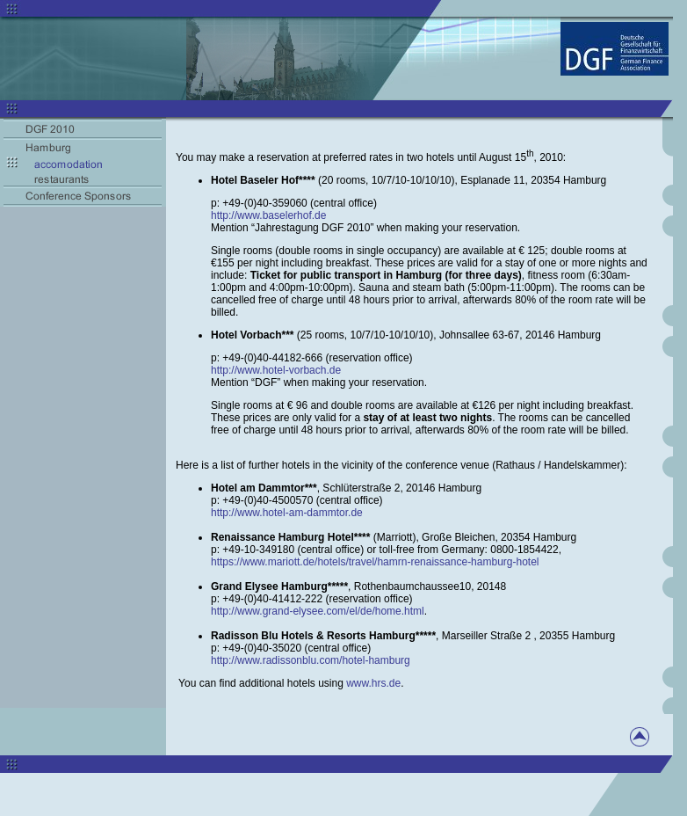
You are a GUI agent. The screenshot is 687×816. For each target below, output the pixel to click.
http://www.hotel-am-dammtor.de (287, 512)
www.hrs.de (373, 683)
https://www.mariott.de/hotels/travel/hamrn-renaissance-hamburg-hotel (375, 562)
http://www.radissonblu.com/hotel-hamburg (310, 660)
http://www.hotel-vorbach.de (276, 370)
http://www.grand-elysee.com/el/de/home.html (317, 611)
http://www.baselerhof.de (268, 215)
